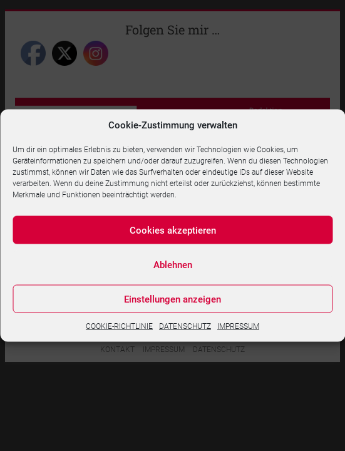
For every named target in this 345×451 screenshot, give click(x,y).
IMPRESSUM (238, 326)
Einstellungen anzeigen (172, 298)
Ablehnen (172, 264)
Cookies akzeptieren (173, 230)
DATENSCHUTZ (185, 326)
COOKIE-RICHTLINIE (119, 326)
